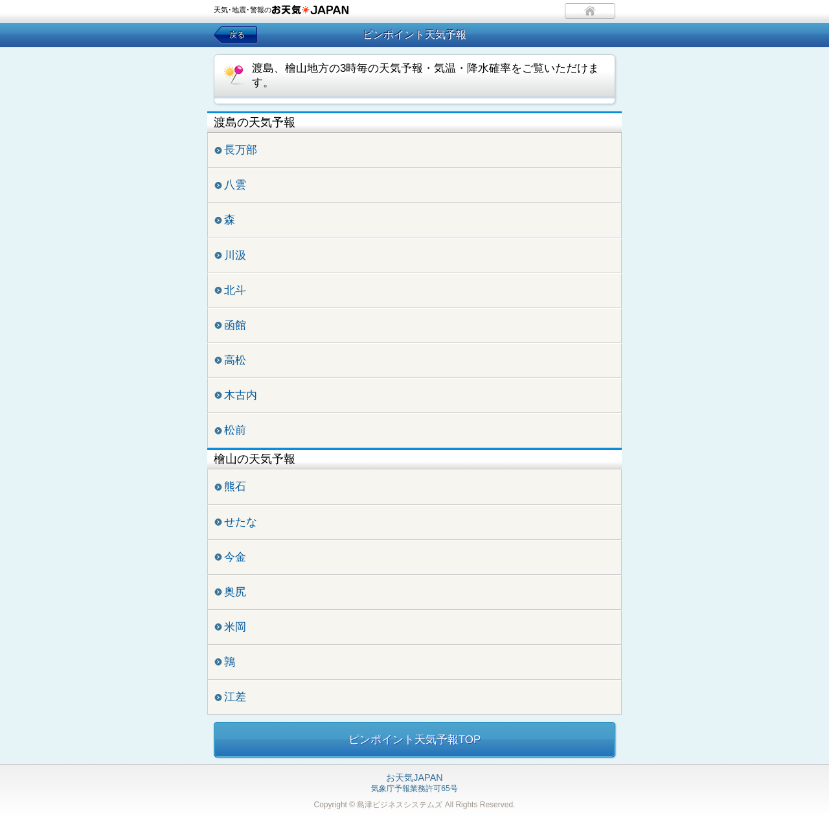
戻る (237, 34)
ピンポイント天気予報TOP (414, 739)
